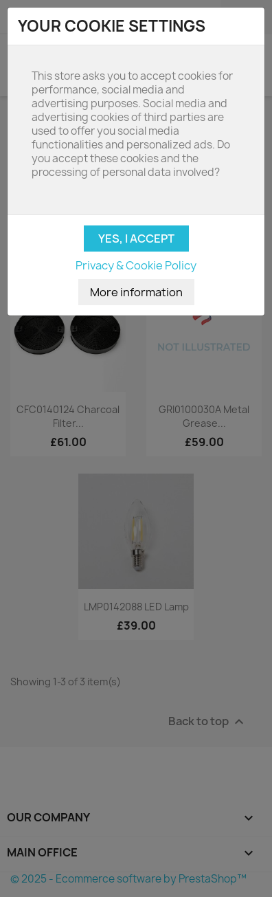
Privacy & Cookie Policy (136, 265)
